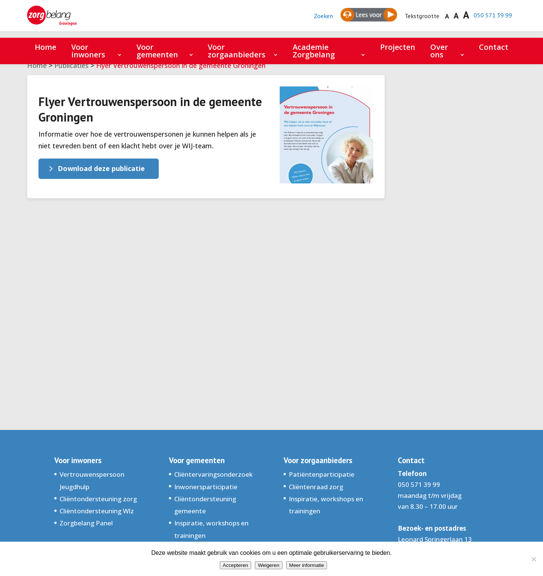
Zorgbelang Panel (86, 523)
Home (45, 47)
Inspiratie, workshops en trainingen (211, 529)
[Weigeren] (533, 559)
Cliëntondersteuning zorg (98, 498)
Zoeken (315, 19)
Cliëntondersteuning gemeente (205, 504)
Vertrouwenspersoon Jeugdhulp (92, 480)
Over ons (439, 51)
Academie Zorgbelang (314, 51)
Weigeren (268, 565)
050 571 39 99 (490, 18)
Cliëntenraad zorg (316, 486)
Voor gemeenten (157, 51)
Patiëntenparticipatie (321, 474)
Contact (493, 47)
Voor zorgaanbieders (236, 51)
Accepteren (235, 565)
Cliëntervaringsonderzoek (213, 474)
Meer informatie (306, 565)
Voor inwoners (88, 51)
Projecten (397, 47)
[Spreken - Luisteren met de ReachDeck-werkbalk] (361, 18)
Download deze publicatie (101, 168)
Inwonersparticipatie (206, 486)
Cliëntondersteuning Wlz (97, 511)
